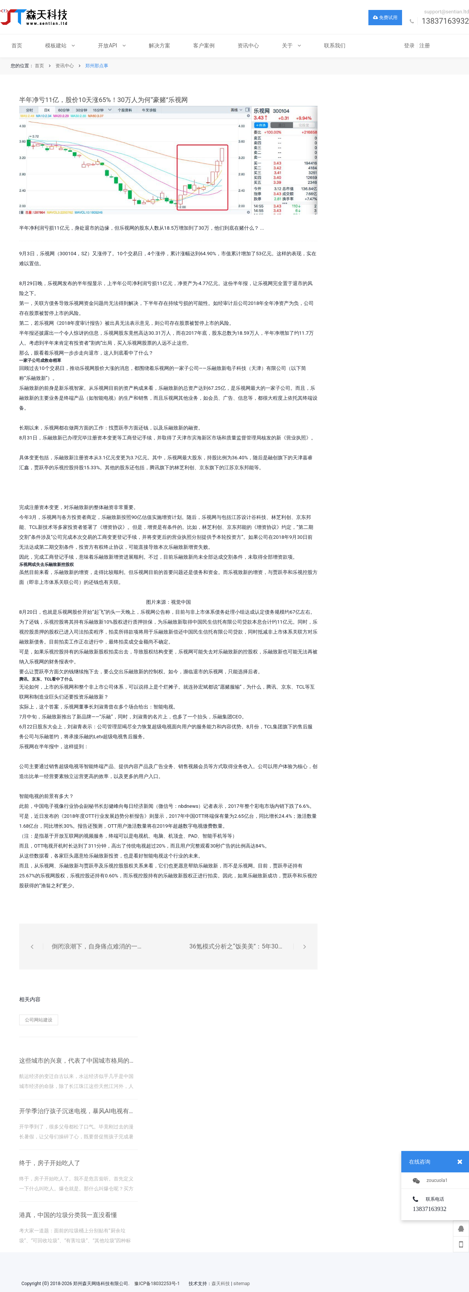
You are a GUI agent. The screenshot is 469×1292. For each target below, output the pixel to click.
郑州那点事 (96, 65)
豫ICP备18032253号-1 (157, 1283)
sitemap (241, 1283)
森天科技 (221, 1283)
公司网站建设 (38, 1020)
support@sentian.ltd (446, 11)
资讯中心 (64, 65)
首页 (39, 65)
